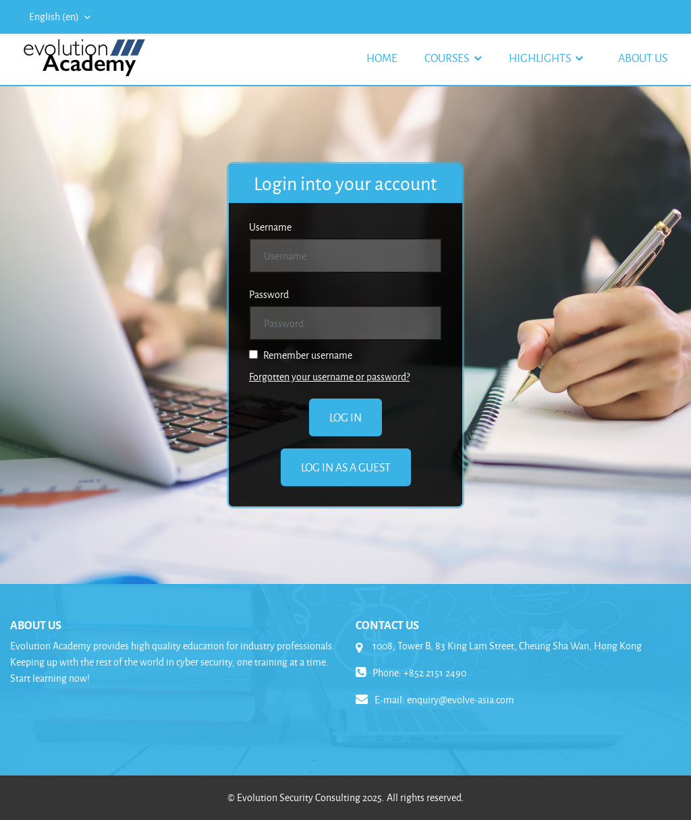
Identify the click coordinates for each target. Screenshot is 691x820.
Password (269, 294)
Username (270, 227)
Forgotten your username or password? (329, 377)
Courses (447, 57)
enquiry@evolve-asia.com (460, 700)
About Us (642, 57)
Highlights (541, 57)
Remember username (300, 355)
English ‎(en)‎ (55, 16)
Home (381, 57)
